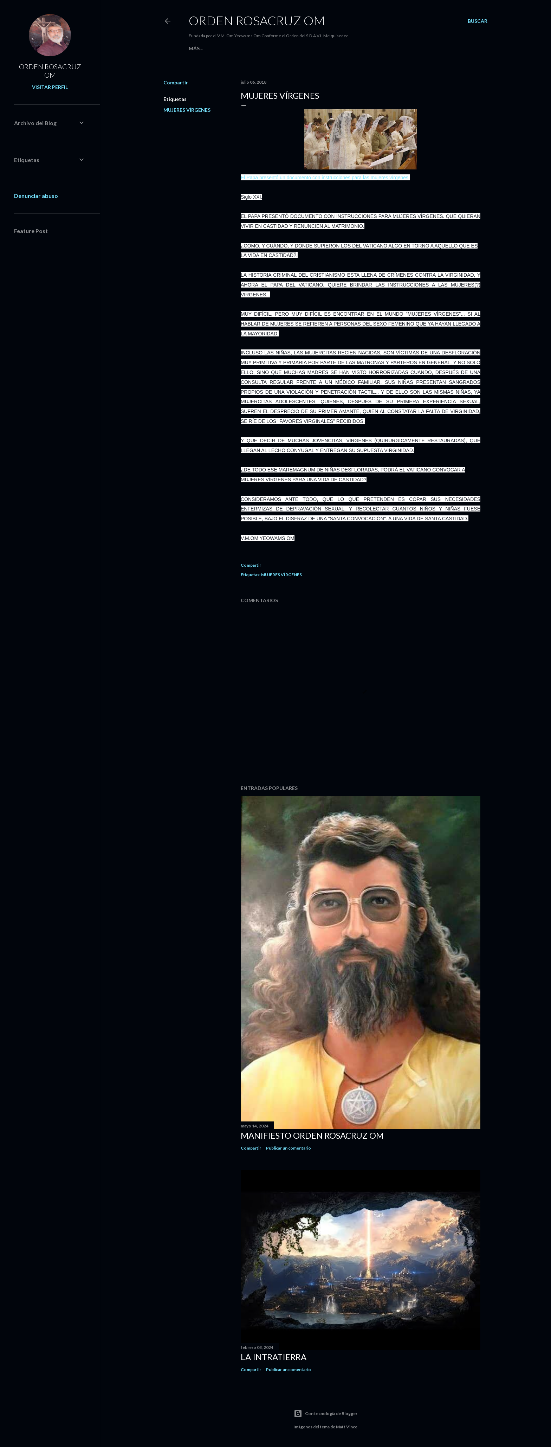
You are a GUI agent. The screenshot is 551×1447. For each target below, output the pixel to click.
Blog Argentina (267, 48)
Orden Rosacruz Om (257, 20)
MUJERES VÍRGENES (186, 110)
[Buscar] (477, 21)
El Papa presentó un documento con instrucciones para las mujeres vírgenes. (325, 177)
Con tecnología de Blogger (325, 1413)
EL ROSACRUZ (224, 48)
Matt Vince (346, 1426)
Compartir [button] (175, 82)
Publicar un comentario (288, 1148)
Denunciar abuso (36, 195)
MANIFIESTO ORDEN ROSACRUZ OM (312, 1135)
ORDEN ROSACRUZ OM (50, 70)
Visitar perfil (50, 87)
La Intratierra (273, 1357)
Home (196, 48)
